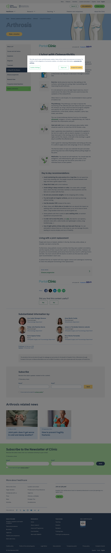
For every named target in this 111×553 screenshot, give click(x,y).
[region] (56, 63)
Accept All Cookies (76, 67)
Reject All (63, 67)
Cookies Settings (35, 67)
